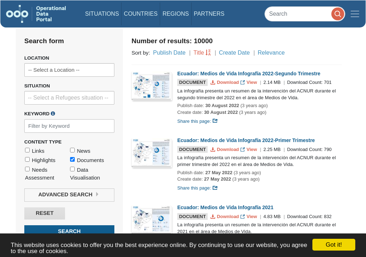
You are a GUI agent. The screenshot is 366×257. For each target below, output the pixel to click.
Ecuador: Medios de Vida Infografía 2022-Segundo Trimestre (248, 73)
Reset (45, 213)
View (249, 82)
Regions (176, 14)
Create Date (234, 53)
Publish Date (169, 53)
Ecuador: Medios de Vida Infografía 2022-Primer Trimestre (246, 140)
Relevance (271, 53)
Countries (141, 14)
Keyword (39, 113)
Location (36, 58)
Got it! (334, 244)
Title (198, 53)
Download (225, 82)
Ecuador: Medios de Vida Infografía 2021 (225, 207)
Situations (102, 14)
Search (69, 231)
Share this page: (197, 121)
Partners (209, 14)
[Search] (304, 13)
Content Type (42, 142)
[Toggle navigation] (355, 13)
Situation (37, 86)
